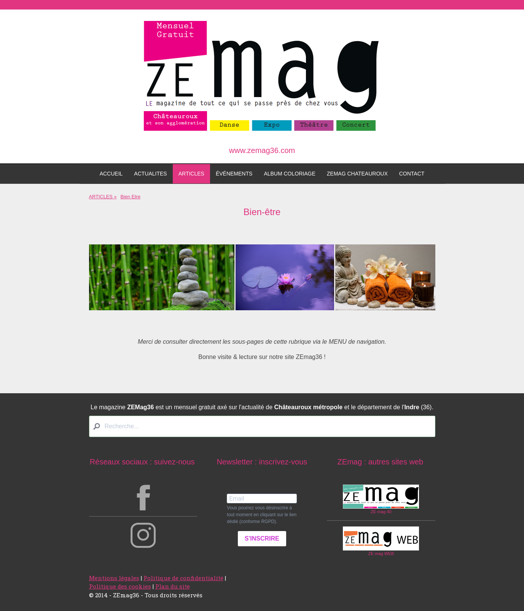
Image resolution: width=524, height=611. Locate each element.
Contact (412, 174)
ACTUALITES (150, 174)
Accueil (111, 174)
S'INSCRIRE (262, 538)
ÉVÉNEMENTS (234, 174)
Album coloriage (289, 174)
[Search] (262, 426)
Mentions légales (114, 578)
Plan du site (172, 586)
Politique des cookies (120, 586)
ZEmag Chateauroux (357, 174)
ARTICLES (191, 174)
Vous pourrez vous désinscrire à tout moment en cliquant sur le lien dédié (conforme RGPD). (261, 514)
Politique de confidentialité (183, 578)
